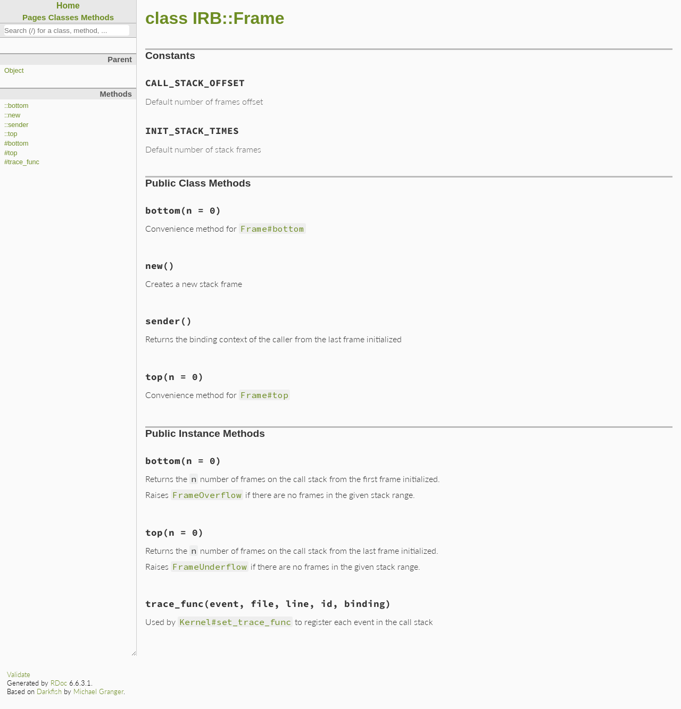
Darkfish (49, 691)
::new (12, 115)
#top (11, 153)
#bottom (16, 143)
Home (68, 5)
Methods (97, 17)
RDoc (59, 683)
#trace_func (21, 162)
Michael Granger (98, 691)
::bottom (16, 105)
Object (13, 70)
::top (11, 134)
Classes (63, 17)
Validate (18, 674)
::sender (16, 125)
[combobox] (66, 30)
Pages (34, 17)
